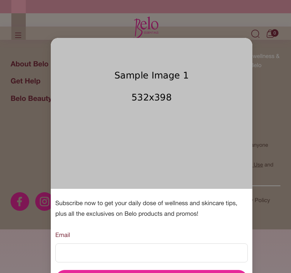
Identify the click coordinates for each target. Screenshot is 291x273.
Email (62, 235)
